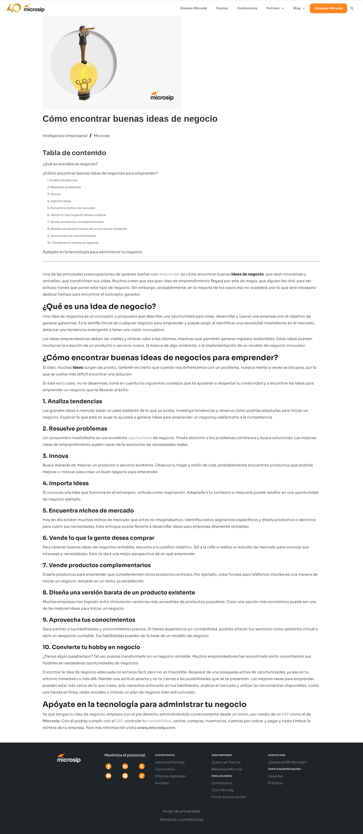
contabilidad (159, 720)
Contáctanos (247, 8)
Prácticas (275, 783)
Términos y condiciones (181, 819)
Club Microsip (223, 790)
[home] (23, 6)
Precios (222, 8)
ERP (285, 714)
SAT (119, 720)
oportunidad (140, 437)
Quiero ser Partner (226, 762)
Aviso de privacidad (181, 811)
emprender (169, 274)
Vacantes (275, 776)
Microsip (102, 135)
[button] (275, 8)
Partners (162, 783)
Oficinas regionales (170, 776)
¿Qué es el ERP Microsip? (287, 762)
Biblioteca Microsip (227, 769)
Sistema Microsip (193, 8)
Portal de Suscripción (229, 797)
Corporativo (165, 769)
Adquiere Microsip (328, 8)
